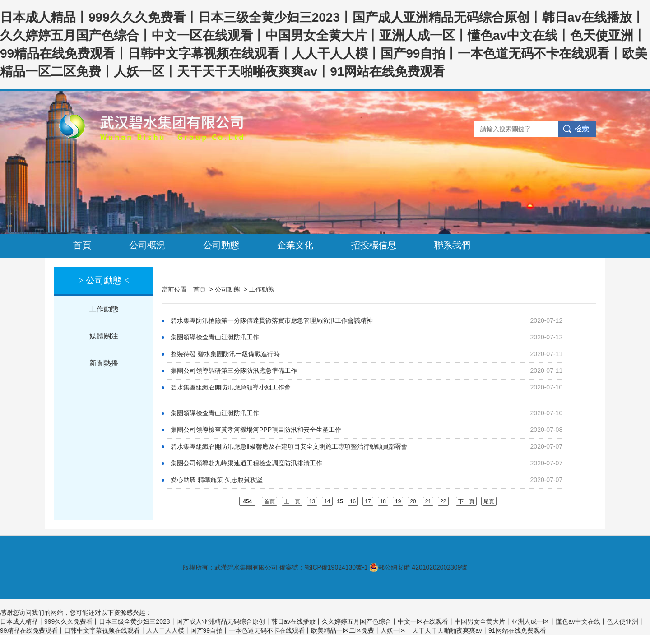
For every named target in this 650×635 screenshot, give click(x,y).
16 (353, 501)
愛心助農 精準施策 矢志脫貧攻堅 (217, 479)
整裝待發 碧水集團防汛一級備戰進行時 (225, 353)
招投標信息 (373, 245)
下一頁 (466, 501)
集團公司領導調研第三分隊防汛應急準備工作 (234, 370)
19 (398, 501)
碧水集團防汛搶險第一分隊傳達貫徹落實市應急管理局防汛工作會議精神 (272, 320)
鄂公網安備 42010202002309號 (418, 567)
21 (428, 501)
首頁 (82, 245)
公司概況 (147, 245)
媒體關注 (103, 336)
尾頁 (488, 501)
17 (368, 501)
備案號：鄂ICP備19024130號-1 (323, 567)
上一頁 (292, 501)
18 (383, 501)
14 (327, 501)
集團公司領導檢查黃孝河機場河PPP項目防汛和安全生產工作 (256, 429)
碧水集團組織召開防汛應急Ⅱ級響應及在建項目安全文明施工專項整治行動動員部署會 (289, 446)
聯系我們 (452, 245)
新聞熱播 (103, 363)
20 (413, 501)
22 (443, 501)
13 (312, 501)
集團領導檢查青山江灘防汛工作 (215, 337)
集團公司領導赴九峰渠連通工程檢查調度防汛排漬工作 (246, 463)
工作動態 (103, 309)
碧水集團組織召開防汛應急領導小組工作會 (231, 387)
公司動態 (221, 245)
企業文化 (295, 245)
